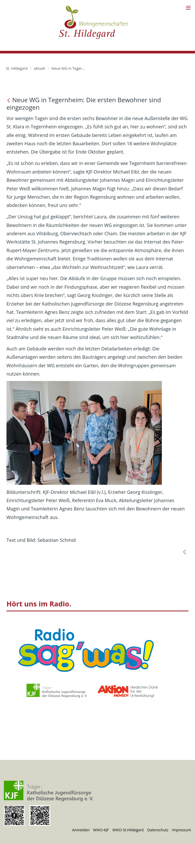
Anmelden (81, 829)
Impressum (181, 829)
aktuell (39, 68)
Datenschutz (157, 829)
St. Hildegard (16, 68)
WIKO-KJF (101, 829)
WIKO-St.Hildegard (128, 829)
